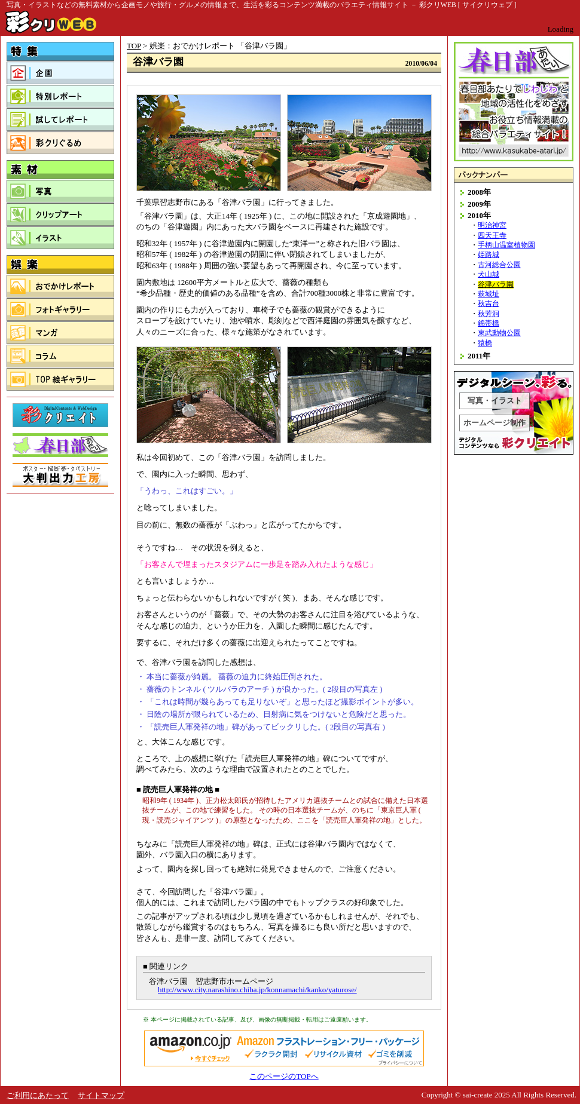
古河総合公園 (499, 265)
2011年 (479, 355)
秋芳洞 (488, 314)
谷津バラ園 (496, 285)
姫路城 (488, 255)
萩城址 (488, 294)
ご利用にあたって (38, 1095)
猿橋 (485, 343)
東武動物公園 (499, 333)
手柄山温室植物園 (506, 245)
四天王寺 (492, 236)
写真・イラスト (495, 400)
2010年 (479, 215)
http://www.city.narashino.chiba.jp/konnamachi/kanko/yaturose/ (257, 989)
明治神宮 (492, 225)
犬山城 (488, 274)
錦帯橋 (488, 323)
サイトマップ (101, 1095)
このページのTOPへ (283, 1076)
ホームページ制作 (494, 422)
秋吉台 (488, 304)
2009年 (479, 204)
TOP (134, 45)
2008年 (479, 192)
